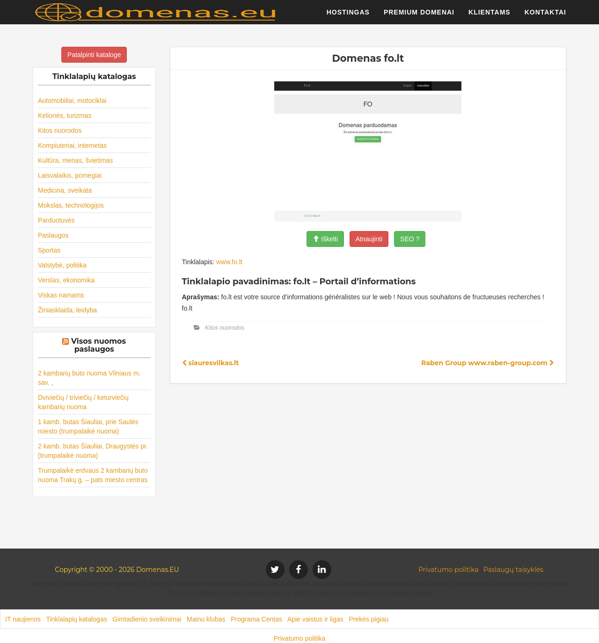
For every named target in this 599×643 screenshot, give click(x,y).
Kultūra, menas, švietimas (75, 160)
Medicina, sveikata (65, 190)
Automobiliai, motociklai (72, 100)
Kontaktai (545, 16)
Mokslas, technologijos (71, 205)
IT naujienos (23, 619)
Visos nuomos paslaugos (98, 345)
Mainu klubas (206, 619)
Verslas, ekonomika (66, 280)
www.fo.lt (229, 262)
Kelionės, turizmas (64, 115)
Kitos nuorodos (59, 130)
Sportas (49, 250)
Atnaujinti (369, 239)
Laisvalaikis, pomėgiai (70, 175)
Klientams (489, 16)
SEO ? (409, 239)
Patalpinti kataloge (94, 54)
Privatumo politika (448, 569)
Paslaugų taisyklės (513, 569)
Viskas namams (61, 295)
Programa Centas (256, 619)
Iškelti (325, 239)
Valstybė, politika (62, 265)
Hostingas (348, 16)
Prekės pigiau (368, 619)
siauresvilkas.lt (210, 363)
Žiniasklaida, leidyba (67, 310)
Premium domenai (419, 16)
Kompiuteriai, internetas (72, 145)
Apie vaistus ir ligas (315, 619)
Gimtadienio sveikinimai (146, 619)
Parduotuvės (56, 220)
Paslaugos (53, 235)
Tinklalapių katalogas (76, 619)
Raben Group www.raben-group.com (487, 363)
